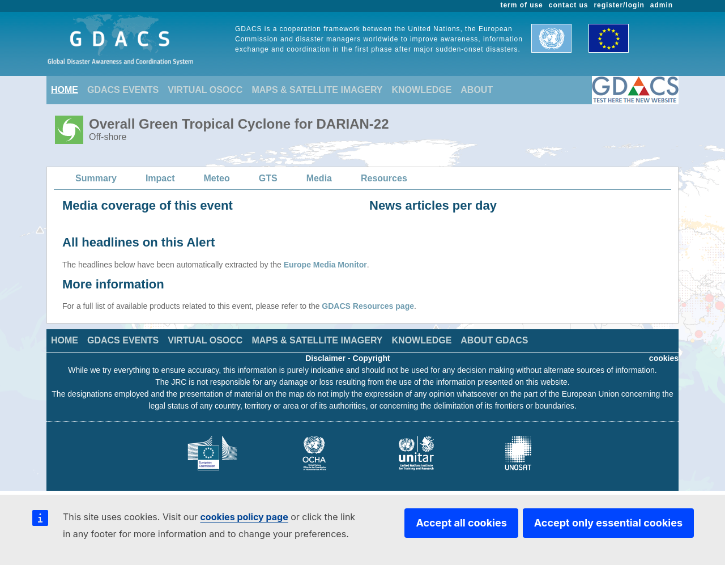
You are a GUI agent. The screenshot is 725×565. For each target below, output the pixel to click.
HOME (64, 90)
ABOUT (476, 90)
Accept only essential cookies (608, 523)
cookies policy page (244, 516)
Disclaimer (325, 358)
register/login (619, 5)
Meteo (217, 178)
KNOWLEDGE (422, 90)
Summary (96, 178)
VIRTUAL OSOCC (205, 90)
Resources (384, 178)
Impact (160, 178)
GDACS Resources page (368, 306)
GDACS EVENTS (123, 90)
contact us (568, 5)
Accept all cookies (461, 523)
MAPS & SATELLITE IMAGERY (316, 90)
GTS (268, 178)
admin (661, 5)
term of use (522, 5)
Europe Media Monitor (325, 264)
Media (319, 178)
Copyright (371, 358)
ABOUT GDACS (494, 340)
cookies (664, 358)
